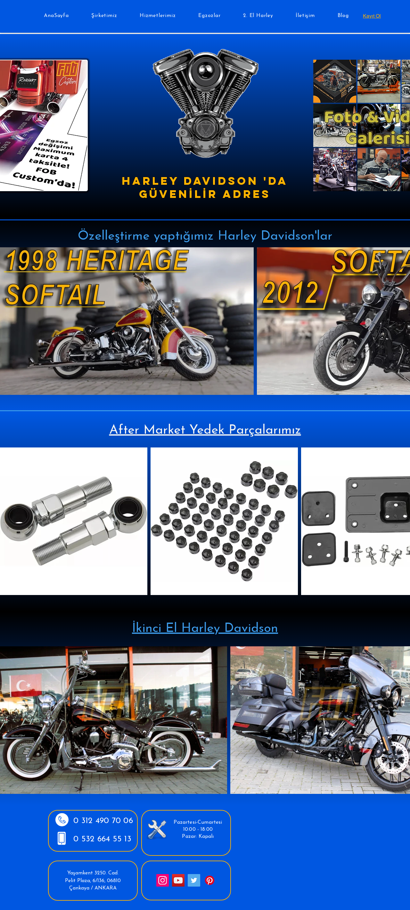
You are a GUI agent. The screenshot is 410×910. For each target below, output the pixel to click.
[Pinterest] (209, 880)
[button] (104, 15)
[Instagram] (162, 880)
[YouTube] (178, 880)
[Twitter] (194, 880)
